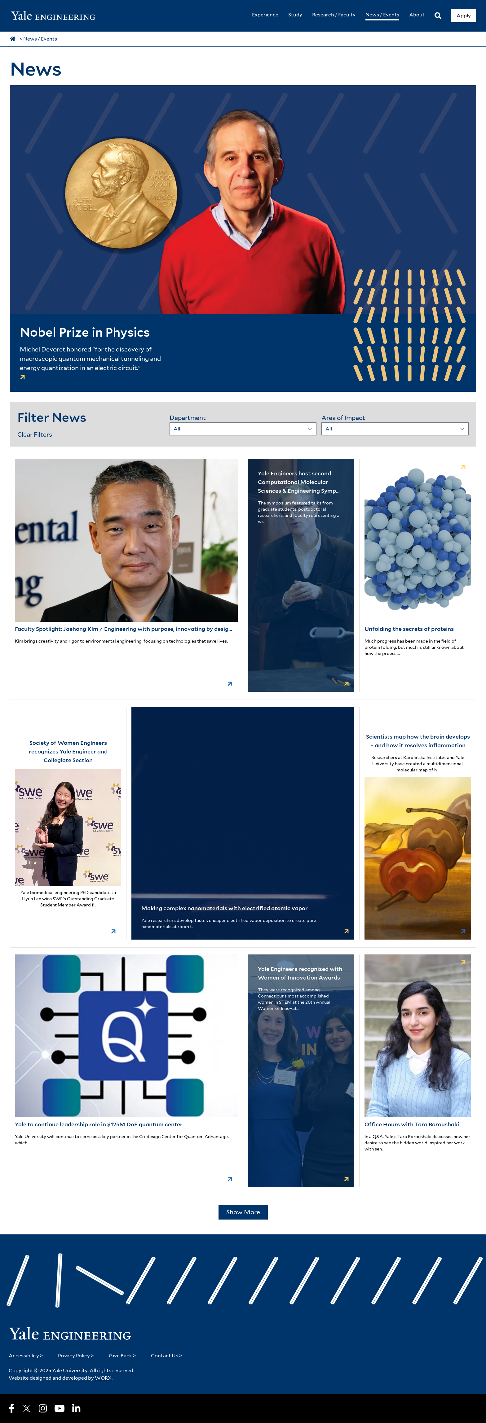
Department (188, 417)
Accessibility (26, 1356)
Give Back (122, 1356)
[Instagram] (43, 1408)
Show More (243, 1212)
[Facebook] (12, 1408)
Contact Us (166, 1356)
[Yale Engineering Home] (56, 16)
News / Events (40, 39)
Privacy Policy (76, 1356)
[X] (26, 1408)
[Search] (438, 16)
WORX (103, 1378)
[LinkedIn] (76, 1408)
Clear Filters (34, 434)
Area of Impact (343, 417)
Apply (464, 16)
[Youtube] (59, 1408)
